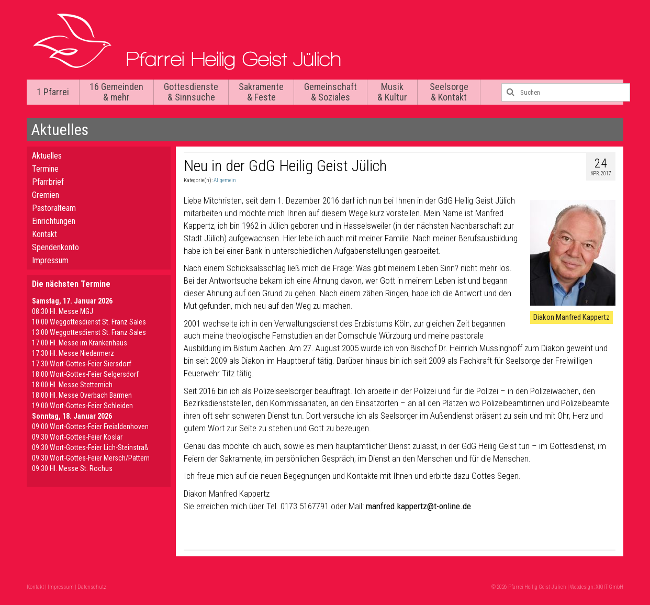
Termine (45, 169)
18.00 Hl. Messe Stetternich (72, 384)
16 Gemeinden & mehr (116, 92)
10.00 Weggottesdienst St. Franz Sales (89, 322)
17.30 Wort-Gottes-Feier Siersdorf (81, 364)
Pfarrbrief (48, 182)
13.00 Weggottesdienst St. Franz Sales (89, 332)
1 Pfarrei (53, 91)
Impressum (50, 260)
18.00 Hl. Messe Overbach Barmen (82, 395)
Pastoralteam (54, 208)
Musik (392, 92)
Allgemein (225, 180)
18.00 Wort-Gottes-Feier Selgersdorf (85, 374)
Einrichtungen (53, 221)
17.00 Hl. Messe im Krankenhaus (79, 343)
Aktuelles (47, 156)
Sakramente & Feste (261, 92)
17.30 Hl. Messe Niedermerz (73, 353)
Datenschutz (91, 587)
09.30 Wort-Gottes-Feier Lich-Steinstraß (90, 447)
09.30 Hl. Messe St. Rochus (72, 468)
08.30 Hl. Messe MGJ (62, 311)
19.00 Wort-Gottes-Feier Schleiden (82, 405)
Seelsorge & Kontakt (449, 92)
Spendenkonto (55, 247)
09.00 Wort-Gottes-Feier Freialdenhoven (90, 426)
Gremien (45, 195)
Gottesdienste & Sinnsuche (191, 92)
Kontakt (44, 234)
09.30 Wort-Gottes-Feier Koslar (77, 437)
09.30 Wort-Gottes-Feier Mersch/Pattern (91, 458)
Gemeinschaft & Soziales (330, 92)
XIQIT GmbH (609, 587)
